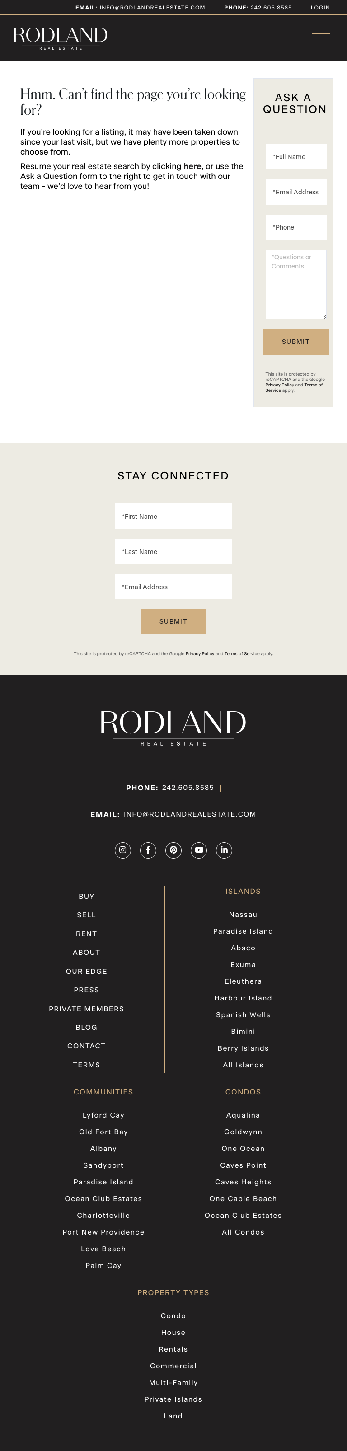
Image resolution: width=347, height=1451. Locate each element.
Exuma (243, 971)
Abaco (243, 955)
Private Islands (173, 1396)
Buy (87, 904)
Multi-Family (173, 1380)
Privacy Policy (280, 392)
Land (173, 1412)
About (86, 959)
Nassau (243, 922)
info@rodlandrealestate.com (190, 822)
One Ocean (243, 1151)
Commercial (174, 1363)
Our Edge (86, 977)
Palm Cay (103, 1265)
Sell (87, 922)
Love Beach (103, 1249)
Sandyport (103, 1167)
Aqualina (243, 1118)
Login (320, 7)
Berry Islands (243, 1053)
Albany (103, 1151)
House (173, 1331)
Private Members (87, 1014)
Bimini (243, 1036)
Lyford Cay (103, 1118)
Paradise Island (243, 939)
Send (296, 349)
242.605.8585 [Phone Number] (270, 7)
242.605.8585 (188, 795)
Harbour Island (243, 1004)
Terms (86, 1069)
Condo (173, 1315)
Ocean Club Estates (103, 1200)
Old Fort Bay (104, 1135)
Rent (86, 941)
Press (87, 996)
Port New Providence (103, 1232)
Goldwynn (243, 1135)
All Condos (243, 1232)
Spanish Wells (244, 1020)
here (192, 174)
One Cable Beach (243, 1200)
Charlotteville (103, 1216)
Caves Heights (243, 1184)
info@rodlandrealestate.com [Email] (140, 7)
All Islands (243, 1069)
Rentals (174, 1347)
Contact (87, 1050)
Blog (86, 1032)
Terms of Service (242, 661)
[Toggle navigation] (321, 38)
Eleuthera (243, 987)
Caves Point (243, 1167)
